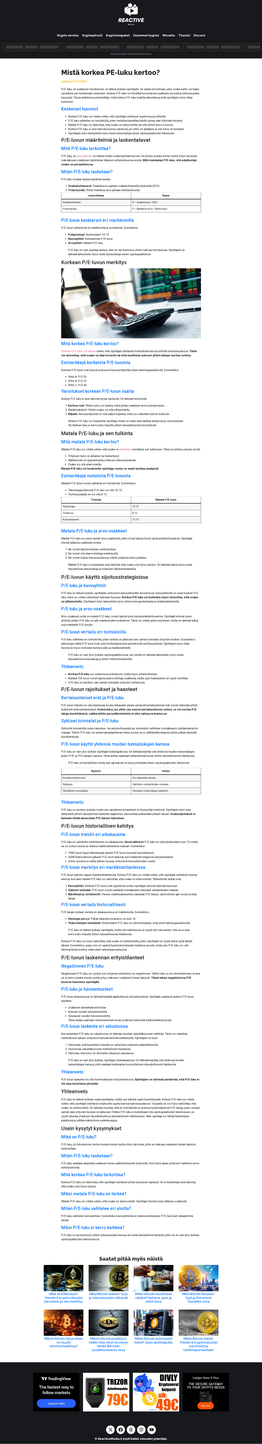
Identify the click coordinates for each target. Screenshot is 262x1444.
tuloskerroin (84, 156)
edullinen (125, 449)
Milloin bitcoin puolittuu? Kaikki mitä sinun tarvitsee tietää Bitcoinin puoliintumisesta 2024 (108, 1344)
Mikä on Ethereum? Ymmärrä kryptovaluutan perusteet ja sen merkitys (63, 1297)
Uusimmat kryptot (146, 35)
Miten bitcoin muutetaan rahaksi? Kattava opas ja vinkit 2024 (153, 1297)
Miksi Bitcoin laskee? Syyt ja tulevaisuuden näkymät (108, 1296)
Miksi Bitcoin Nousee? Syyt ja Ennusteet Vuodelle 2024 (198, 1297)
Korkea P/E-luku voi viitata (78, 351)
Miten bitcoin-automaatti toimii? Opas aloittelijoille (153, 1340)
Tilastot (184, 35)
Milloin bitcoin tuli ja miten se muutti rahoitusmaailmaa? (63, 1342)
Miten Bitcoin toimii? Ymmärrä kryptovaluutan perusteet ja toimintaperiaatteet (198, 1344)
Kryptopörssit (92, 35)
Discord (199, 35)
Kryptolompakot (118, 35)
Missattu (169, 35)
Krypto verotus (68, 35)
